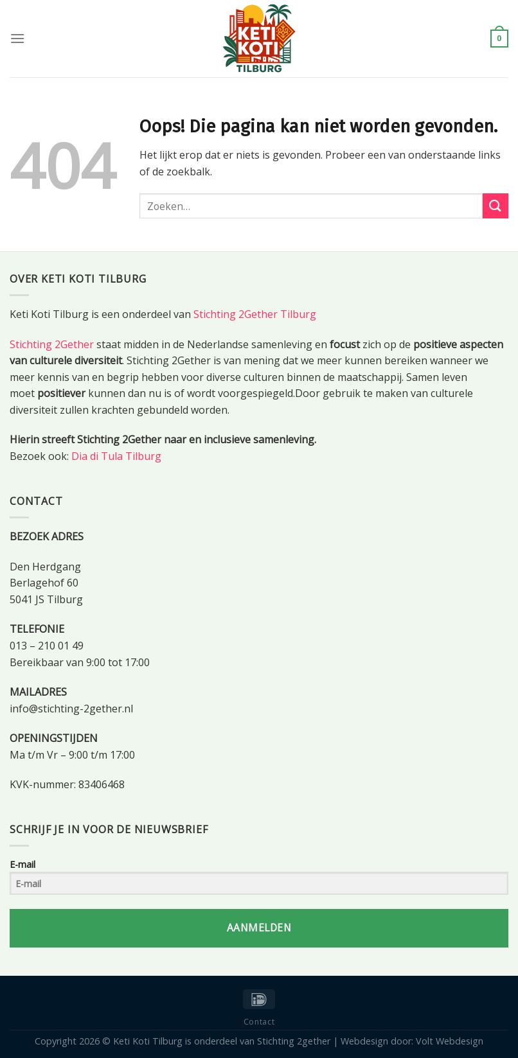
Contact (259, 1021)
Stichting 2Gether (52, 344)
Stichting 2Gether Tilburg (254, 314)
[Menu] (17, 38)
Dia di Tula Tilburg (116, 456)
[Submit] (495, 205)
